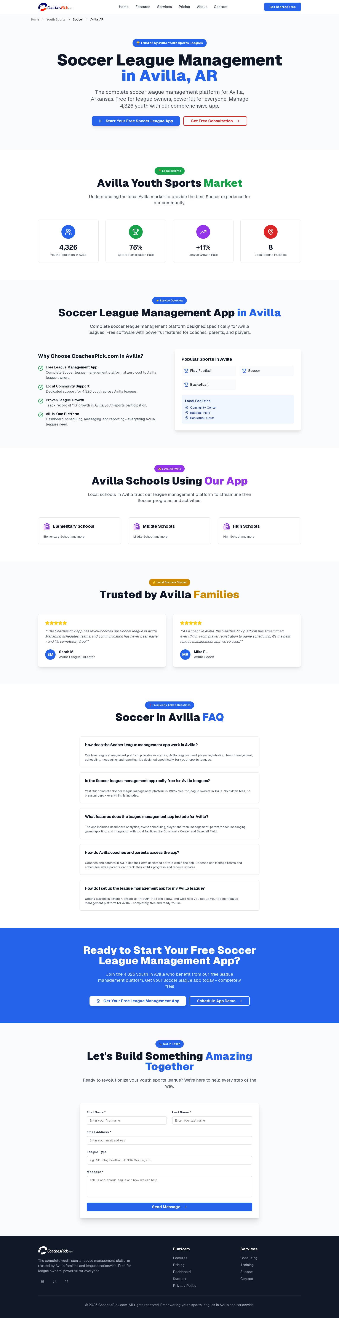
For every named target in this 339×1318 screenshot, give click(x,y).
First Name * (96, 1112)
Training (247, 1265)
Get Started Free (282, 7)
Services (164, 7)
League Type (97, 1152)
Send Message (169, 1207)
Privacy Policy (185, 1286)
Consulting (248, 1258)
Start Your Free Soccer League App (136, 121)
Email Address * (99, 1132)
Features (143, 7)
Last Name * (181, 1112)
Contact (221, 7)
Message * (95, 1172)
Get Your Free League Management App (137, 1001)
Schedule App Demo (219, 1001)
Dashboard (182, 1272)
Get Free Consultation (215, 121)
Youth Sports (56, 19)
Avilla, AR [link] (96, 19)
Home (124, 7)
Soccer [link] (78, 19)
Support (179, 1279)
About (202, 7)
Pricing (184, 7)
